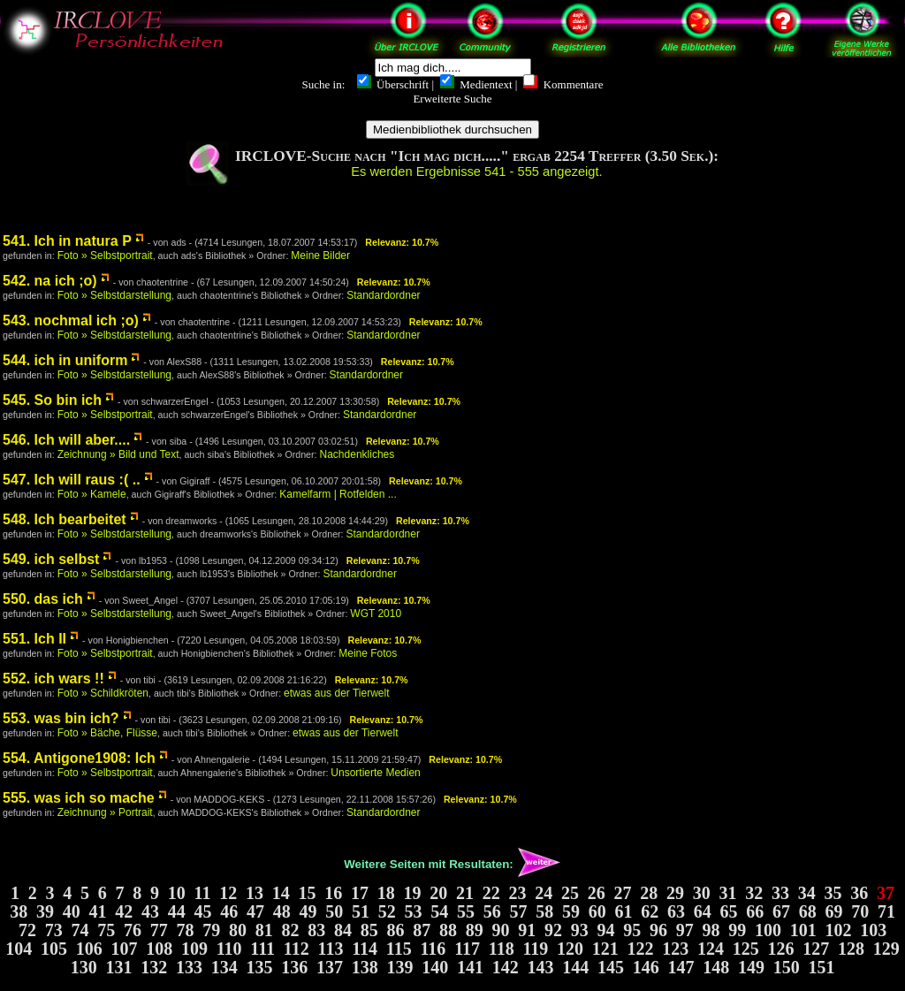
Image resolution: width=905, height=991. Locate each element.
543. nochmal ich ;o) (71, 320)
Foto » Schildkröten (102, 693)
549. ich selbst (51, 559)
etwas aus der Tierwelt (336, 693)
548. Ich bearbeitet (64, 519)
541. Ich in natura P (67, 240)
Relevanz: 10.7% (401, 242)
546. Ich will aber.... (66, 439)
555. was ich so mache (79, 797)
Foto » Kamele (91, 494)
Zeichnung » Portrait (105, 812)
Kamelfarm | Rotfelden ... (338, 494)
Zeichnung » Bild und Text (118, 454)
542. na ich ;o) (50, 280)
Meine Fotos (367, 653)
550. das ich (43, 598)
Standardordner (383, 295)
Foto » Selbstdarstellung (114, 295)
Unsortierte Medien (375, 772)
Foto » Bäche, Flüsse (107, 733)
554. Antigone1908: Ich (79, 758)
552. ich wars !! (53, 678)
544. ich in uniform (65, 360)
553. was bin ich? (61, 718)
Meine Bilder (320, 255)
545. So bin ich (52, 400)
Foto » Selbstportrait (105, 255)
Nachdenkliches (357, 454)
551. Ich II (34, 638)
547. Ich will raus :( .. (72, 479)
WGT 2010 (375, 613)
